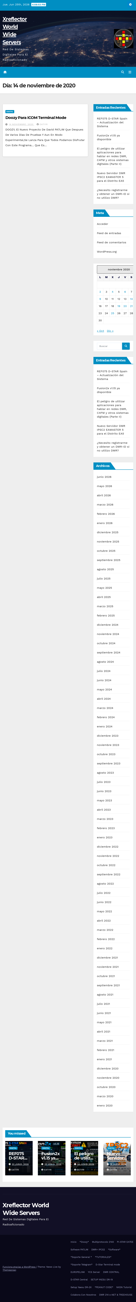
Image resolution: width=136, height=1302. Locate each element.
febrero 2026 (106, 513)
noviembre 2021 (108, 966)
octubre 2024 (106, 643)
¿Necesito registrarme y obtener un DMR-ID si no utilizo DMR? (113, 193)
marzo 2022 (105, 929)
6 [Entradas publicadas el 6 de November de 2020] (125, 291)
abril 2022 (104, 920)
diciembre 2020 (107, 1068)
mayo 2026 (104, 486)
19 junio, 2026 (118, 1164)
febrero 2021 (105, 1050)
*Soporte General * (81, 1257)
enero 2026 (105, 523)
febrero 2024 (106, 717)
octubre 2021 (106, 976)
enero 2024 (105, 726)
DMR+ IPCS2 (98, 1249)
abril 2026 (104, 495)
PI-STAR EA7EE (125, 1242)
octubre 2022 (106, 865)
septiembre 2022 (108, 874)
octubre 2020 (106, 1087)
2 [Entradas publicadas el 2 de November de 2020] (100, 291)
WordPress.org (107, 251)
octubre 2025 (106, 550)
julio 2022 (103, 893)
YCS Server (94, 1272)
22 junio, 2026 (20, 1164)
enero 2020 (105, 1105)
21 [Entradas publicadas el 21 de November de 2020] (131, 306)
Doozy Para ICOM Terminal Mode (35, 117)
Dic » (110, 330)
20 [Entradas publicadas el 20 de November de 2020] (125, 306)
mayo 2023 (104, 800)
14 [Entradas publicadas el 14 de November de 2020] (131, 299)
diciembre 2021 (107, 957)
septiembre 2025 (108, 560)
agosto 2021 (105, 994)
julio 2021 (103, 1003)
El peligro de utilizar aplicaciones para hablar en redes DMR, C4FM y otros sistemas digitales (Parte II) (113, 156)
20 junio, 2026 (85, 1164)
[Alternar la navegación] (129, 72)
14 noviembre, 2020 (21, 124)
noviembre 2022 (108, 856)
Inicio (74, 1242)
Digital (9, 112)
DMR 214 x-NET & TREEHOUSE (115, 1294)
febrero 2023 (106, 828)
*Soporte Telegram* (82, 1264)
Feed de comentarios (111, 242)
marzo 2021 (105, 1040)
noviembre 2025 (108, 541)
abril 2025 (104, 597)
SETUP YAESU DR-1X (102, 1279)
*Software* (114, 1249)
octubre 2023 (106, 754)
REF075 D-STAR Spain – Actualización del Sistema (112, 122)
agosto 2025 (105, 569)
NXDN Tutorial (124, 1287)
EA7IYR (42, 124)
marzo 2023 (105, 819)
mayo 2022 (104, 911)
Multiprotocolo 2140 (103, 1242)
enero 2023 (105, 837)
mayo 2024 (104, 689)
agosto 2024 (105, 661)
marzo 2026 (105, 504)
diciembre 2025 (107, 532)
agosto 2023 (105, 772)
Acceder (102, 224)
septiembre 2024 (108, 652)
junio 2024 (104, 680)
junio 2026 (104, 476)
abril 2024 (104, 698)
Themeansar (9, 1270)
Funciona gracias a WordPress (19, 1267)
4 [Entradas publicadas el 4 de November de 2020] (112, 291)
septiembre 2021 (108, 985)
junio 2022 (104, 902)
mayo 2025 (104, 587)
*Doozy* (84, 1242)
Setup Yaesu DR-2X (81, 1287)
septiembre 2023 (108, 763)
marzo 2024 (105, 708)
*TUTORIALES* (103, 1257)
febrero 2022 (106, 939)
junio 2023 (104, 791)
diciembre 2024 (107, 624)
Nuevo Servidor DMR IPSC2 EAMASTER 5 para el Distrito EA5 (111, 176)
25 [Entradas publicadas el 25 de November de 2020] (112, 313)
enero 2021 (104, 1059)
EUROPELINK (78, 1272)
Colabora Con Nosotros (83, 1294)
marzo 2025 (105, 606)
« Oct (100, 330)
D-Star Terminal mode (108, 1264)
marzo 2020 (105, 1096)
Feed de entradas (109, 233)
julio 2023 (103, 782)
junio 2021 (104, 1013)
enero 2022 (105, 948)
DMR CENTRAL (111, 1272)
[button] (122, 72)
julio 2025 (103, 578)
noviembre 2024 (108, 634)
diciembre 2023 (107, 735)
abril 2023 (104, 809)
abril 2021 (103, 1031)
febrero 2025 (106, 615)
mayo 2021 (104, 1022)
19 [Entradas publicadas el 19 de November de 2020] (118, 306)
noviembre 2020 (108, 1077)
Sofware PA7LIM (79, 1249)
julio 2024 (103, 671)
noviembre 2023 (108, 745)
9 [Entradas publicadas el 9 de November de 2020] (100, 299)
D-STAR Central (79, 1279)
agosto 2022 (105, 883)
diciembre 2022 (107, 846)
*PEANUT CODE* (104, 1287)
